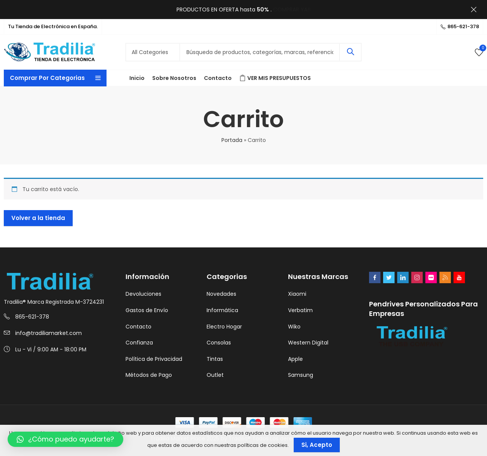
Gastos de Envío (147, 310)
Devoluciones (143, 294)
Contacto (138, 326)
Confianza (139, 342)
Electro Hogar (224, 326)
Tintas (215, 359)
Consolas (219, 342)
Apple (295, 359)
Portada (231, 140)
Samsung (300, 375)
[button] (65, 439)
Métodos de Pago (149, 375)
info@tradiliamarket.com (48, 333)
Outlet (215, 375)
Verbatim (300, 310)
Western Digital (308, 342)
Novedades (221, 294)
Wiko (294, 326)
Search (350, 52)
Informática (222, 310)
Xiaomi (297, 294)
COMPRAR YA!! (291, 9)
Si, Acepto (316, 445)
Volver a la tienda (38, 218)
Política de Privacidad (154, 359)
